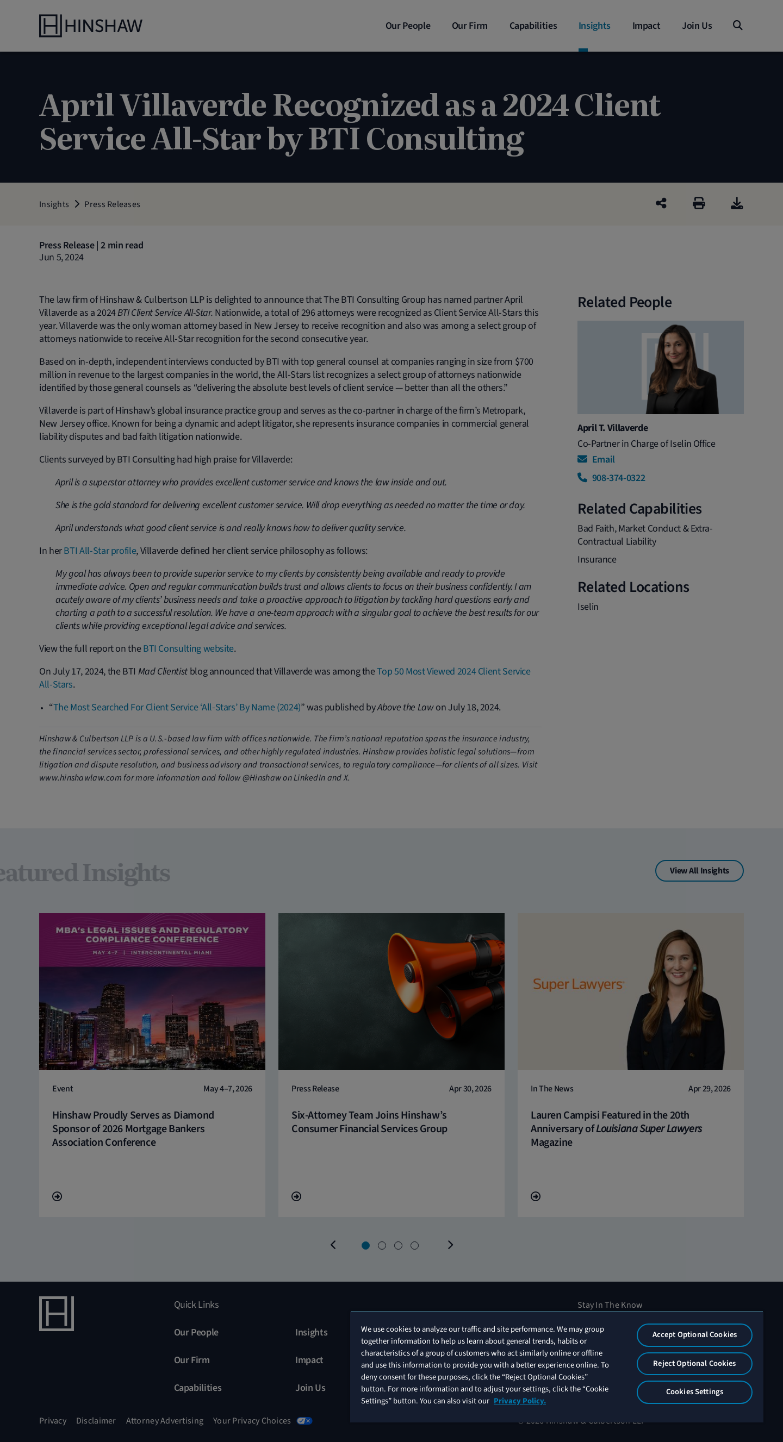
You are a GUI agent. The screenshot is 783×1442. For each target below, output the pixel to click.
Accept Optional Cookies (694, 1334)
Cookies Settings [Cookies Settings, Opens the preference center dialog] (694, 1391)
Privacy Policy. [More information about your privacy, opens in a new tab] (520, 1401)
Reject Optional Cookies (694, 1363)
